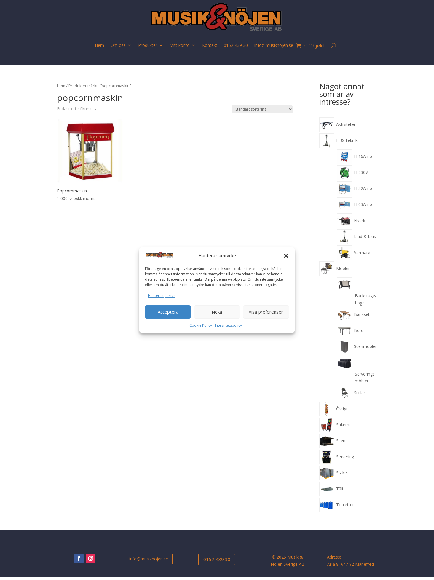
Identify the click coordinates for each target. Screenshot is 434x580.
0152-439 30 (236, 45)
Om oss (118, 45)
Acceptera (168, 312)
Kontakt (209, 45)
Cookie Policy (200, 325)
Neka (217, 312)
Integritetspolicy (228, 325)
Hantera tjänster (161, 295)
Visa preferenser (266, 312)
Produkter (147, 45)
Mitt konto (180, 45)
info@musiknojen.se (273, 45)
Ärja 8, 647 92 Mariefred (350, 564)
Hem (99, 45)
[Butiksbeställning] (262, 109)
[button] (286, 256)
